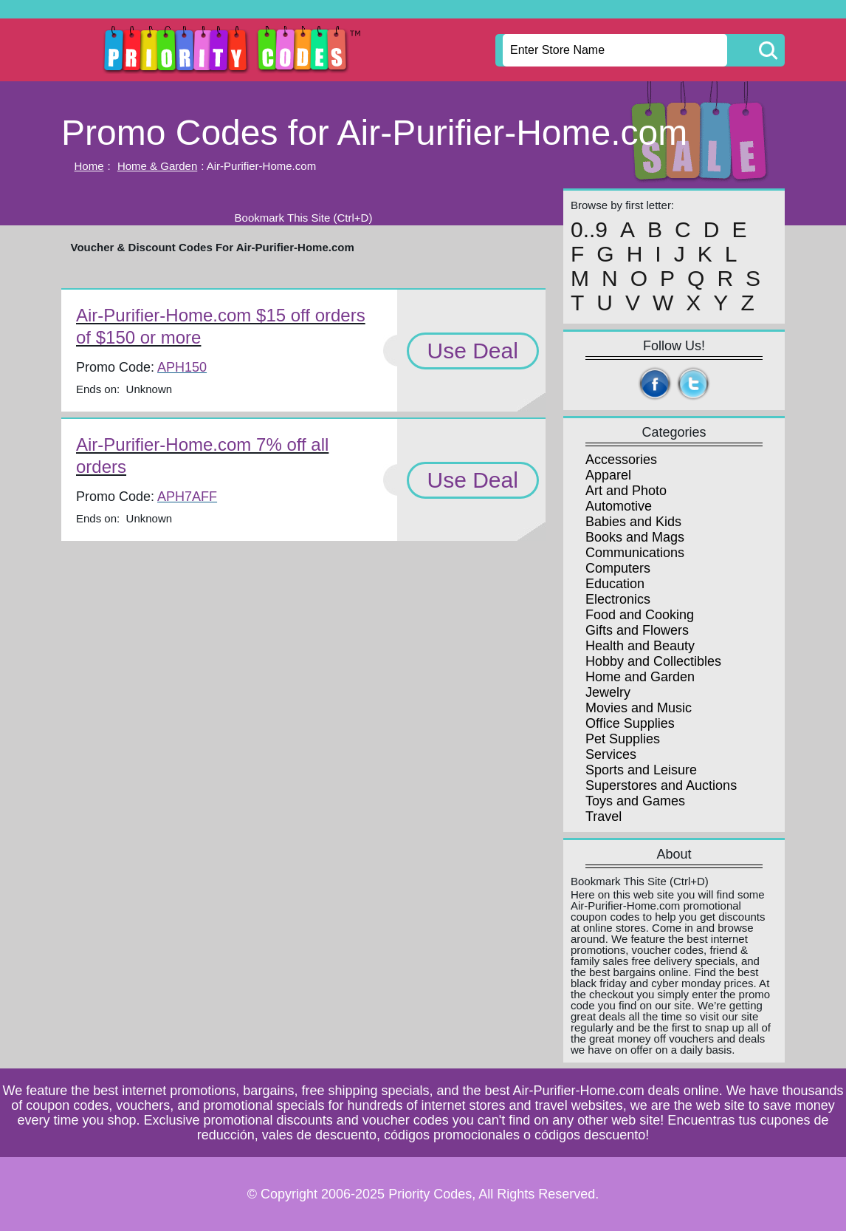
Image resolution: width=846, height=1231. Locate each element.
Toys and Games (635, 801)
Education (614, 583)
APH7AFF (187, 496)
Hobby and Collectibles (653, 661)
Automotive (618, 506)
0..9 (589, 230)
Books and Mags (634, 537)
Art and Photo (626, 490)
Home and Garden (640, 676)
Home (89, 166)
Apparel (608, 475)
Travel (603, 816)
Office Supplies (630, 723)
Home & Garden (157, 166)
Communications (634, 552)
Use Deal (472, 350)
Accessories (621, 459)
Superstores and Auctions (661, 785)
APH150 (182, 367)
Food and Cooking (639, 614)
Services (610, 754)
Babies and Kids (633, 521)
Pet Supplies (622, 739)
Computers (617, 568)
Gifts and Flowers (637, 630)
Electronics (617, 599)
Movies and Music (638, 707)
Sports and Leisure (641, 770)
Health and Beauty (640, 645)
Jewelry (607, 692)
